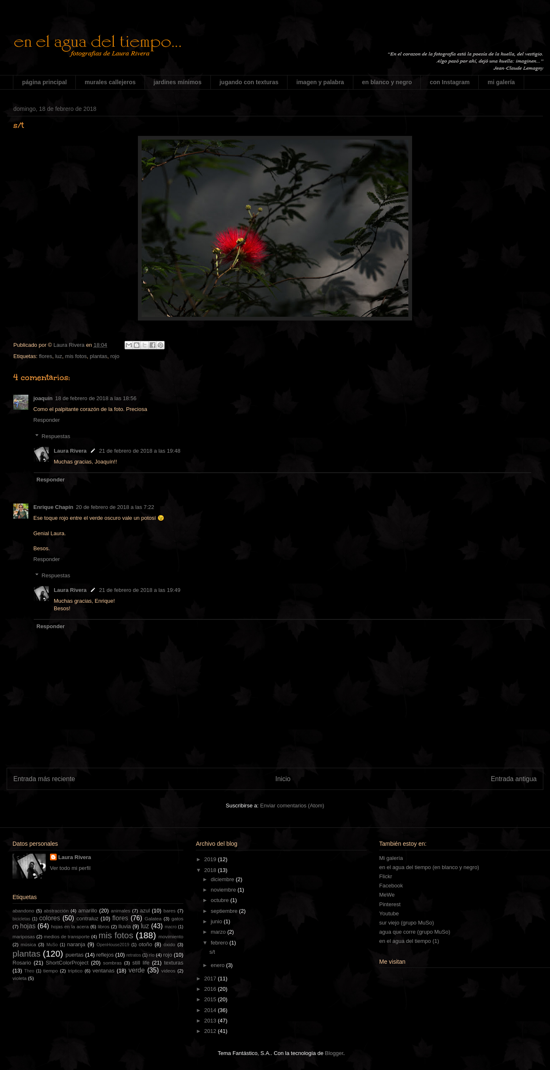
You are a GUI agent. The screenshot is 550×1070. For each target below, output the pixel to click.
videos (168, 970)
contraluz (88, 918)
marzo (219, 932)
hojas (27, 926)
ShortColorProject (67, 963)
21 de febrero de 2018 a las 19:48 (139, 451)
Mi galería (391, 858)
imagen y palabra (320, 82)
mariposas (23, 936)
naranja (76, 944)
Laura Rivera (70, 451)
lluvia (124, 926)
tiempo (50, 970)
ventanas (103, 970)
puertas (74, 955)
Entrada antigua (514, 778)
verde (136, 970)
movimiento (170, 936)
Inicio (282, 778)
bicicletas (21, 919)
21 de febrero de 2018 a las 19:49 (139, 590)
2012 (211, 1031)
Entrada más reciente (44, 778)
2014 (211, 1010)
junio (217, 921)
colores (49, 918)
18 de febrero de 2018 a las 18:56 (95, 398)
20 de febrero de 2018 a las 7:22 (115, 507)
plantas (99, 356)
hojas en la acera (70, 926)
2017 (211, 978)
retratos (133, 955)
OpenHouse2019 (113, 944)
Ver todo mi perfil (70, 868)
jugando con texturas (249, 82)
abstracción (56, 910)
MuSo (52, 944)
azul (145, 910)
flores (45, 356)
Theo (29, 971)
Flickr (385, 876)
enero (218, 965)
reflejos (105, 955)
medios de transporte (67, 936)
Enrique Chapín (53, 507)
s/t (212, 952)
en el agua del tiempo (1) (409, 941)
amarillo (88, 910)
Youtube (389, 913)
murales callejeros (110, 82)
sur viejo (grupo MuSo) (406, 923)
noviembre (224, 890)
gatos (177, 918)
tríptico (75, 970)
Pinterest (389, 904)
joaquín (42, 398)
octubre (220, 900)
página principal (44, 82)
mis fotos (76, 356)
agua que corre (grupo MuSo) (414, 932)
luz (58, 356)
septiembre (225, 911)
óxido (169, 944)
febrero (220, 943)
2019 (211, 859)
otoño (145, 944)
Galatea (153, 918)
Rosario (21, 963)
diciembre (223, 879)
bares (169, 910)
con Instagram (450, 82)
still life (141, 963)
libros (104, 926)
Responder (46, 420)
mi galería (501, 82)
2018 (211, 870)
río (152, 954)
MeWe (387, 895)
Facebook (391, 885)
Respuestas (56, 436)
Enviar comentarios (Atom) (292, 805)
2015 (211, 999)
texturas (173, 963)
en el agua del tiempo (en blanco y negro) (429, 867)
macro (171, 927)
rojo (115, 356)
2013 (211, 1020)
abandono (23, 910)
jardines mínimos (178, 82)
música (28, 944)
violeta (19, 978)
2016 (211, 989)
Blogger (334, 1053)
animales (120, 910)
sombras (112, 962)
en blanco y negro (387, 82)
